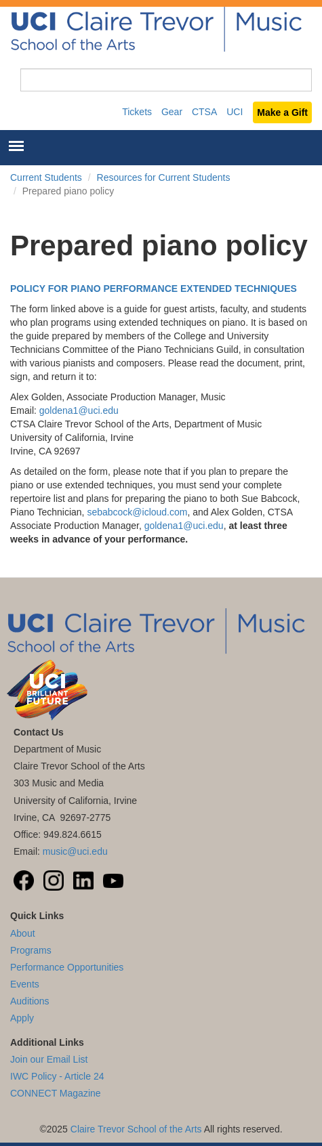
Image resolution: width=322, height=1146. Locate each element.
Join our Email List (48, 1059)
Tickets (137, 111)
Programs (31, 950)
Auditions (29, 1001)
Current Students (46, 177)
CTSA (204, 111)
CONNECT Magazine (55, 1093)
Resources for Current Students (163, 177)
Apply (22, 1018)
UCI (234, 111)
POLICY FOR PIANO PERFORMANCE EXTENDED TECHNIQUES (153, 288)
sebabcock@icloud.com (137, 512)
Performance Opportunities (66, 967)
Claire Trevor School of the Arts (136, 1129)
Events (24, 984)
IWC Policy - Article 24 (57, 1076)
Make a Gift (282, 112)
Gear (171, 111)
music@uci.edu (75, 851)
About (22, 933)
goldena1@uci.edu (79, 410)
